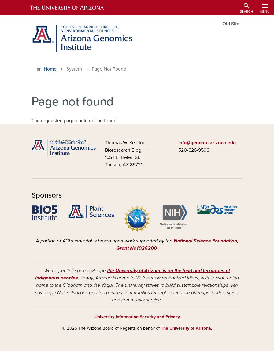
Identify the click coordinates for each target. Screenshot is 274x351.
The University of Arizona (186, 328)
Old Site (230, 24)
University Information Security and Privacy (137, 317)
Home (50, 69)
